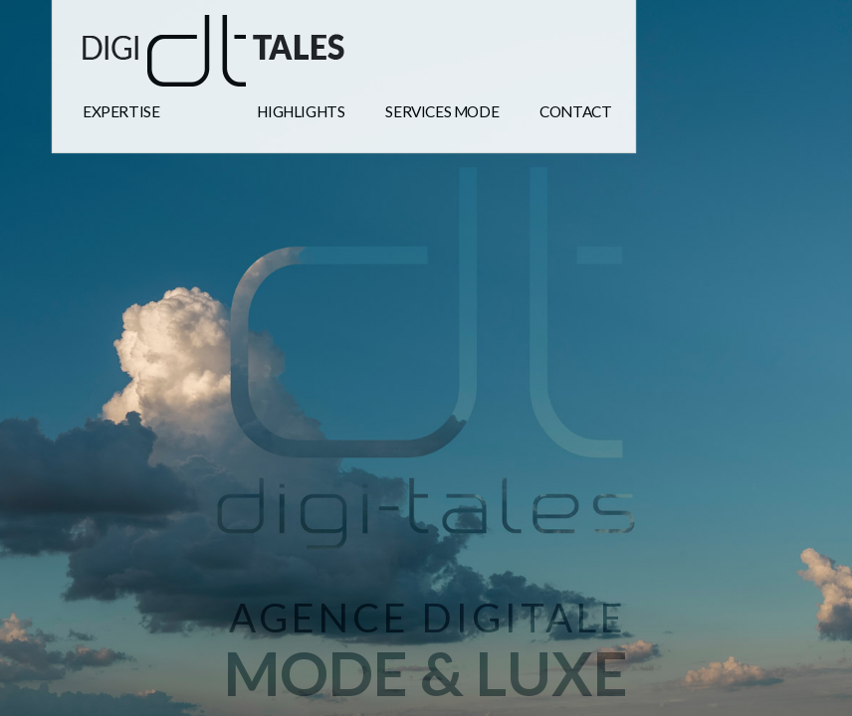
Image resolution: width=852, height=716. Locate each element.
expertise (121, 111)
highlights (300, 111)
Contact (575, 111)
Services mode (442, 111)
